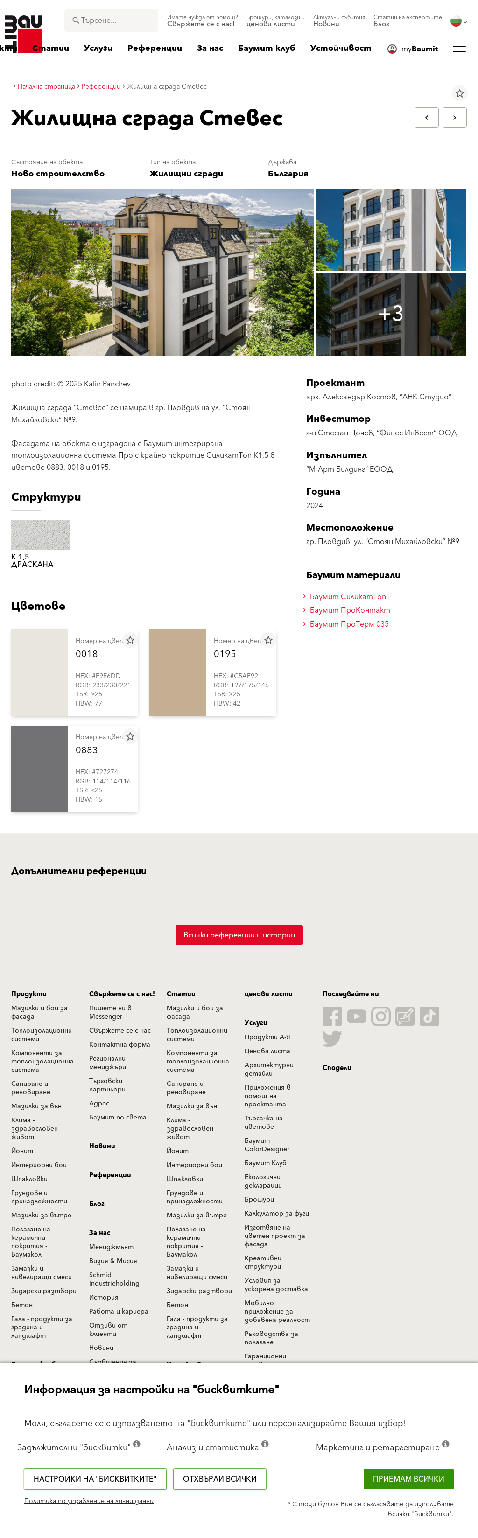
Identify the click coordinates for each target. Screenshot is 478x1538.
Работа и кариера (118, 1311)
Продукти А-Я (267, 1037)
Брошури (259, 1199)
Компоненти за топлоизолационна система (42, 1062)
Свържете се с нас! (122, 994)
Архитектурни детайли (269, 1069)
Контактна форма (119, 1044)
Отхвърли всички (220, 1479)
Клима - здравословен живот (34, 1129)
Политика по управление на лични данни (89, 1501)
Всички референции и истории (239, 935)
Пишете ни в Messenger (110, 1012)
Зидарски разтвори (44, 1291)
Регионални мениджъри (107, 1063)
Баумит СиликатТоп (346, 596)
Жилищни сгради (186, 174)
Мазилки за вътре (41, 1215)
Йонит (22, 1151)
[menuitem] (202, 21)
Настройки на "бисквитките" (95, 1479)
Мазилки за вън (36, 1106)
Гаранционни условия (265, 1360)
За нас (99, 1233)
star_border (459, 93)
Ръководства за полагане (271, 1338)
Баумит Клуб (266, 1163)
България (288, 174)
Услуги (256, 1023)
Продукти (29, 994)
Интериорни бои (39, 1165)
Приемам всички (408, 1479)
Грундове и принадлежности (39, 1197)
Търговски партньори (107, 1085)
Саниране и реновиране (30, 1088)
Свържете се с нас (120, 1030)
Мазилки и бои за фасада (39, 1012)
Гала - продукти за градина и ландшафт (41, 1328)
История (104, 1297)
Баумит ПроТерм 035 (347, 624)
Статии (181, 994)
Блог (97, 1204)
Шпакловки (29, 1179)
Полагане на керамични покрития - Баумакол (30, 1242)
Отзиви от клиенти (108, 1330)
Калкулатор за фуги (277, 1213)
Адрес (99, 1103)
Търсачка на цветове (264, 1123)
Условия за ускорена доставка (276, 1285)
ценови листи (269, 994)
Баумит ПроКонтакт (348, 610)
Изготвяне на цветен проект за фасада (275, 1236)
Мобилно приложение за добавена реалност (277, 1312)
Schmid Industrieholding (114, 1279)
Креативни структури (263, 1262)
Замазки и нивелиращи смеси (41, 1273)
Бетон (22, 1305)
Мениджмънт (111, 1247)
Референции (110, 1175)
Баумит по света (118, 1117)
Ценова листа (267, 1051)
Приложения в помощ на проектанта (268, 1096)
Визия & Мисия (113, 1261)
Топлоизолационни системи (41, 1035)
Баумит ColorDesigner (267, 1145)
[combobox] (111, 20)
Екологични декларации (263, 1181)
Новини (102, 1146)
